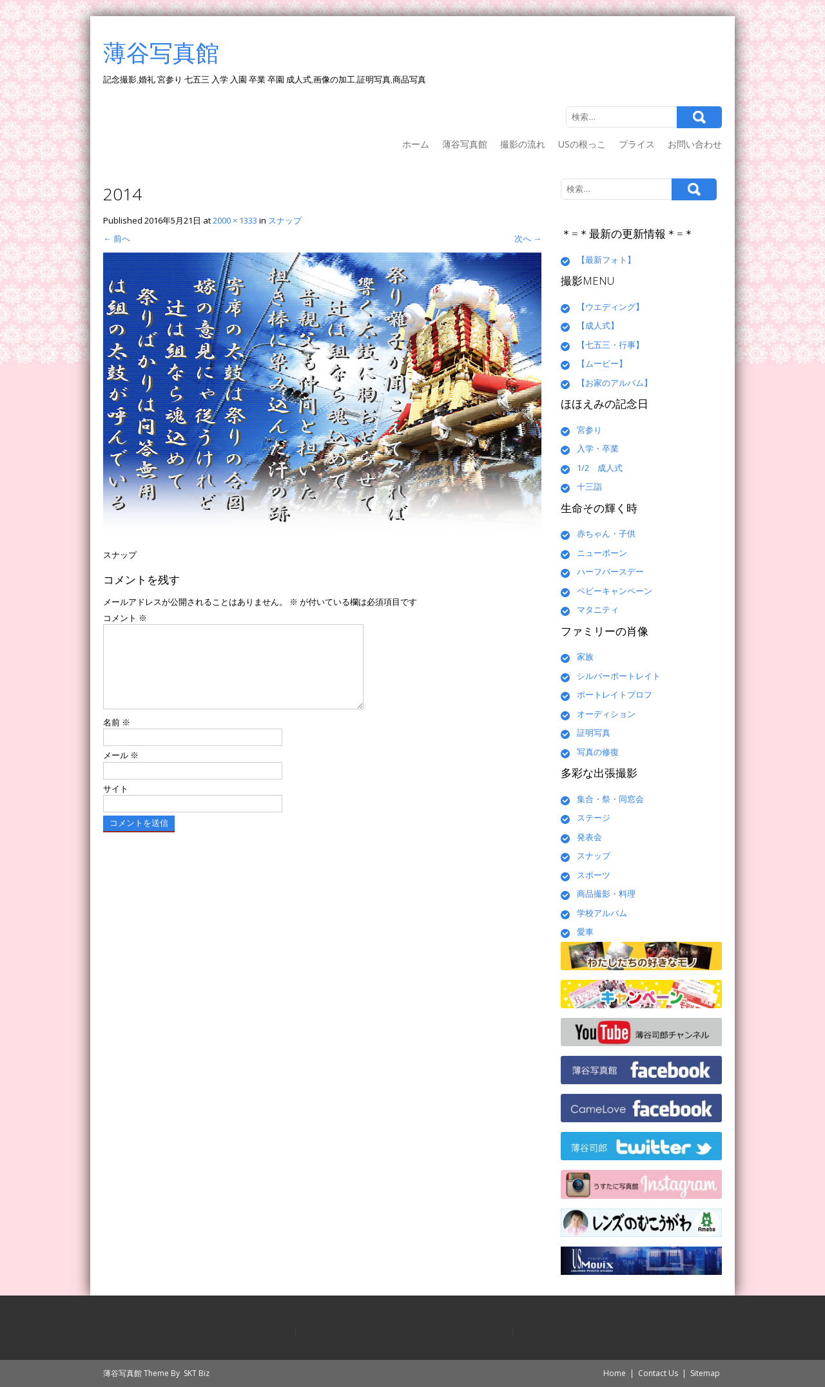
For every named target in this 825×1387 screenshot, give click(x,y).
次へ (527, 238)
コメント (125, 618)
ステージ (593, 817)
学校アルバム (602, 913)
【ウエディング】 (610, 306)
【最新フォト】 (606, 259)
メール (121, 770)
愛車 (585, 931)
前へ (116, 238)
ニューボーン (602, 553)
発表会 (589, 837)
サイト (115, 804)
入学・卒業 (598, 448)
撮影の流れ (522, 144)
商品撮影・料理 (606, 893)
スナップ (285, 220)
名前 (116, 737)
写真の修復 (598, 752)
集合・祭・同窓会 (610, 799)
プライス (637, 144)
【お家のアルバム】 (614, 382)
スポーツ (593, 875)
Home (614, 1373)
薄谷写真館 (464, 144)
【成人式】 (598, 325)
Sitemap (705, 1373)
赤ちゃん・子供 (606, 533)
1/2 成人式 (600, 467)
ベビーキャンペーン (614, 591)
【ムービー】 (602, 363)
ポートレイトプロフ (614, 694)
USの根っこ (582, 144)
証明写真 (593, 732)
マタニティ (598, 609)
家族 (585, 656)
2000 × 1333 (235, 220)
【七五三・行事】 (610, 344)
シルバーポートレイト (619, 676)
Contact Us (658, 1373)
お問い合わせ (695, 144)
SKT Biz (196, 1373)
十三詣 (589, 486)
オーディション (606, 714)
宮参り (589, 429)
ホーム (415, 144)
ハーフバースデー (610, 571)
